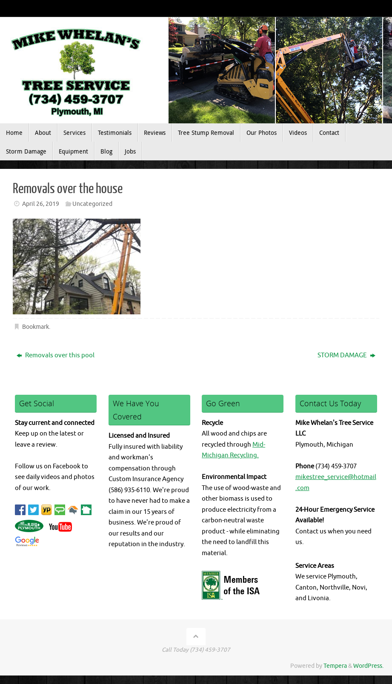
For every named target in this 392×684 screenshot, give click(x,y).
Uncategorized (92, 204)
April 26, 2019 (40, 204)
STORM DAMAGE (346, 355)
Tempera (335, 666)
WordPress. (368, 666)
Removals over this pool (55, 355)
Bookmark (35, 327)
